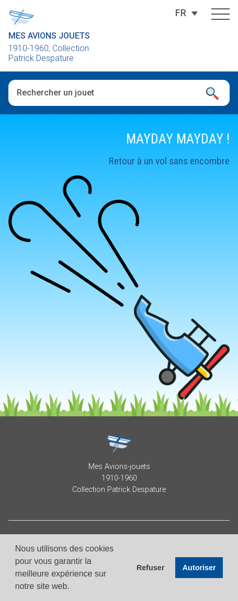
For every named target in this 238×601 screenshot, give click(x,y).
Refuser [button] (151, 567)
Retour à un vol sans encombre (169, 161)
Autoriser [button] (199, 567)
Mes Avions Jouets (49, 36)
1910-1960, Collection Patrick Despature (48, 53)
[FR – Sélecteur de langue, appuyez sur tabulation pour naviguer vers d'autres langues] (180, 13)
